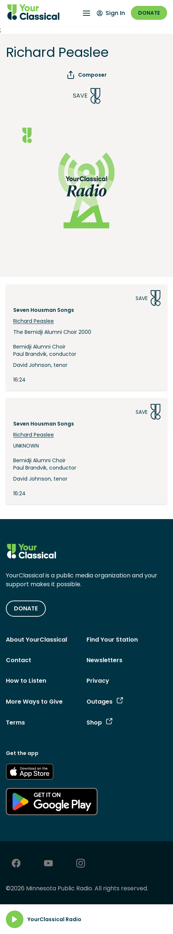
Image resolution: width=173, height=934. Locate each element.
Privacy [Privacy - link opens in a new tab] (97, 680)
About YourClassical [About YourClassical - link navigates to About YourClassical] (36, 639)
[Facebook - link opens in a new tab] (16, 864)
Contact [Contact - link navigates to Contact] (18, 660)
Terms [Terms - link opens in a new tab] (15, 722)
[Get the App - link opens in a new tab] (30, 773)
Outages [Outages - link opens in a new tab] (104, 701)
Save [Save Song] (86, 96)
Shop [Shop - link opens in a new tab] (99, 722)
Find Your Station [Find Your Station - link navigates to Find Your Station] (112, 639)
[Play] (14, 919)
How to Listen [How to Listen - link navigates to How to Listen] (26, 680)
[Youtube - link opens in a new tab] (48, 864)
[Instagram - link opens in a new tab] (80, 864)
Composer (86, 74)
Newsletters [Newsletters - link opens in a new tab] (104, 660)
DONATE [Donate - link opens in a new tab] (26, 608)
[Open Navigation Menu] (86, 13)
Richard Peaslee (33, 321)
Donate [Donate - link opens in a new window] (149, 13)
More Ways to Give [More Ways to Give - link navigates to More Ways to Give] (34, 701)
